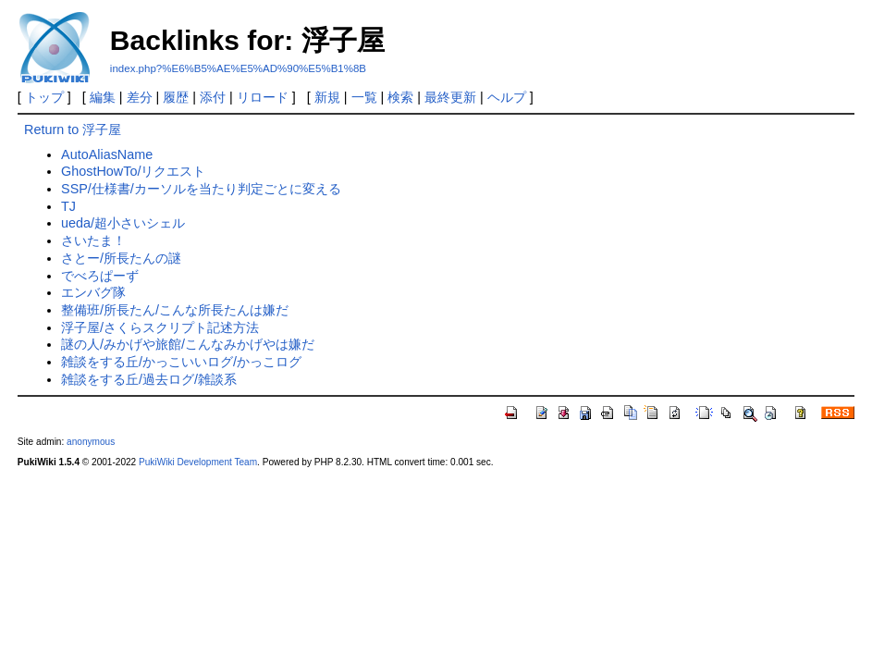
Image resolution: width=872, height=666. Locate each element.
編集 (103, 97)
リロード (263, 97)
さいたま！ (93, 240)
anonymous (91, 442)
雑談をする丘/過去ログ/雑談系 (149, 379)
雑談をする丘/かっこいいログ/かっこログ (181, 361)
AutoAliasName (107, 154)
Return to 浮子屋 (72, 129)
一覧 (364, 97)
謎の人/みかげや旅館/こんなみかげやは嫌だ (187, 344)
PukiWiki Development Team (198, 462)
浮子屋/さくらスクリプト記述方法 (160, 327)
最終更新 (450, 97)
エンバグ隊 (93, 292)
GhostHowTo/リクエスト (133, 171)
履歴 (176, 97)
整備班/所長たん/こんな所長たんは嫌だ (175, 309)
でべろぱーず (100, 275)
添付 (213, 97)
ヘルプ (506, 97)
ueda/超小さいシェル (123, 223)
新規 (327, 97)
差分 (140, 97)
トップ (44, 97)
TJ (68, 206)
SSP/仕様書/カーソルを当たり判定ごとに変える (201, 188)
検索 (400, 97)
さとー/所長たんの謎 (121, 258)
